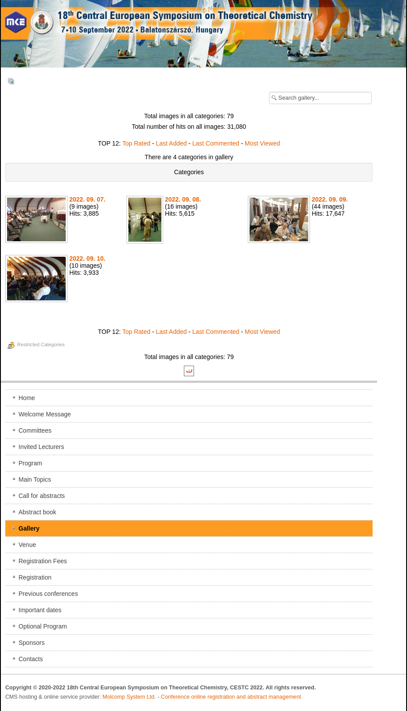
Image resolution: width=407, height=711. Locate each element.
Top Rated (136, 143)
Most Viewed (262, 143)
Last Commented (215, 143)
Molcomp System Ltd (129, 697)
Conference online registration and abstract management (231, 697)
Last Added (171, 143)
